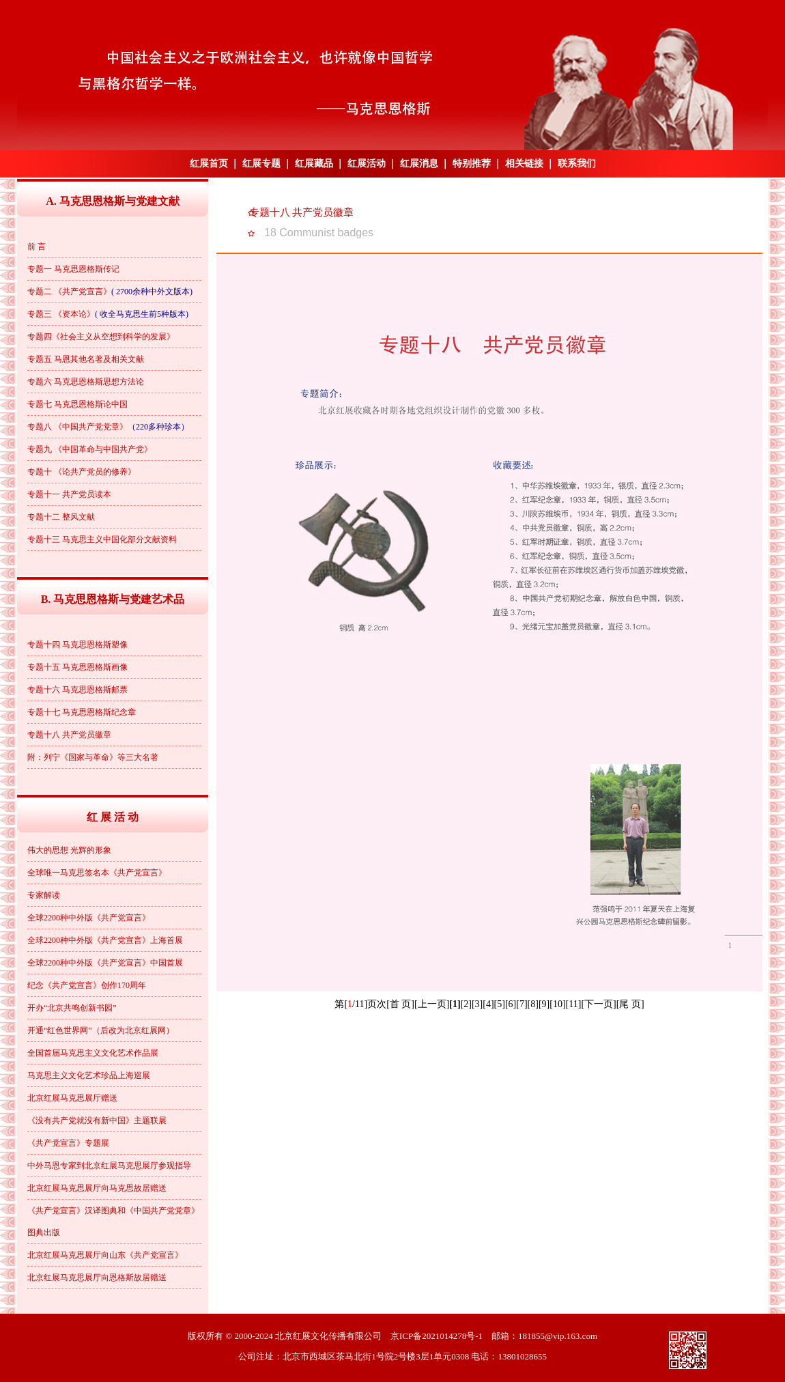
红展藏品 (314, 163)
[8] (533, 1004)
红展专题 (261, 163)
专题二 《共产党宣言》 (69, 291)
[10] (557, 1004)
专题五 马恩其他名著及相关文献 (85, 359)
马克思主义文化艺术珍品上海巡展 (88, 1075)
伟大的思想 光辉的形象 (69, 850)
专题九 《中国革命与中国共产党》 (89, 449)
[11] (574, 1004)
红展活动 (366, 163)
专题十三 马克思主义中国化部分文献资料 (102, 539)
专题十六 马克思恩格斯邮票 (77, 689)
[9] (544, 1004)
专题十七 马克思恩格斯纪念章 (81, 712)
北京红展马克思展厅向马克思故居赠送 (97, 1188)
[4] (488, 1004)
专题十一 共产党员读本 (69, 494)
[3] (477, 1004)
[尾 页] (630, 1004)
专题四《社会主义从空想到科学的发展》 (101, 336)
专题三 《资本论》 (61, 314)
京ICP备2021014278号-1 (436, 1336)
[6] (510, 1004)
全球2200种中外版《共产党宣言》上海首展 (105, 940)
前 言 (36, 246)
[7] (521, 1004)
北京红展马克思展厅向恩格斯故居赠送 (97, 1277)
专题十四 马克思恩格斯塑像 (77, 644)
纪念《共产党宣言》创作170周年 (86, 985)
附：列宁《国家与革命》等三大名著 (92, 757)
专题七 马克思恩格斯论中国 (77, 404)
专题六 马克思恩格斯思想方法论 (85, 381)
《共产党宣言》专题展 (68, 1143)
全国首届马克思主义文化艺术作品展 (92, 1053)
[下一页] (598, 1004)
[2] (466, 1004)
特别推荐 (472, 163)
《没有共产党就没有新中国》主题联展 (97, 1120)
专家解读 (43, 895)
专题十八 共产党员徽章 (69, 734)
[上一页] (431, 1004)
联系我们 (577, 163)
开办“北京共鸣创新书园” (72, 1008)
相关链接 (524, 163)
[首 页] (400, 1004)
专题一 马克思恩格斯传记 (73, 269)
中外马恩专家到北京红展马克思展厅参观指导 (109, 1165)
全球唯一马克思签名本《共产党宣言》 (97, 872)
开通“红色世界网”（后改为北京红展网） (100, 1030)
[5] (499, 1004)
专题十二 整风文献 (61, 517)
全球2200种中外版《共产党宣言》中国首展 (105, 963)
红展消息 (419, 163)
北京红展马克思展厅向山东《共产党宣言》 (105, 1255)
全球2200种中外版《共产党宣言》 (88, 917)
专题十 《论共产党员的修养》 (81, 472)
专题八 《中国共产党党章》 (77, 427)
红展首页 (209, 163)
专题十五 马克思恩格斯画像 (77, 667)
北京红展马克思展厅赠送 (72, 1098)
